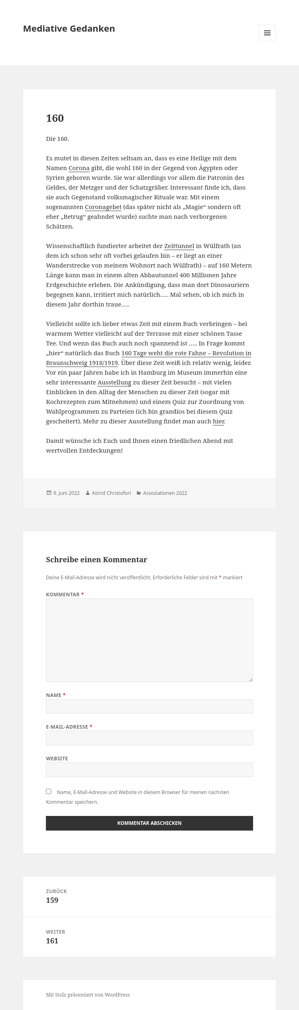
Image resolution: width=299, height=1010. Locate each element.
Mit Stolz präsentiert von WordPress (88, 994)
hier (218, 421)
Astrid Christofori (111, 493)
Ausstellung (114, 382)
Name (56, 695)
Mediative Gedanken (69, 28)
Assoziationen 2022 (165, 493)
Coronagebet (103, 207)
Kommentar (65, 594)
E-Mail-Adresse (69, 726)
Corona (79, 168)
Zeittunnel (179, 246)
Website (57, 758)
